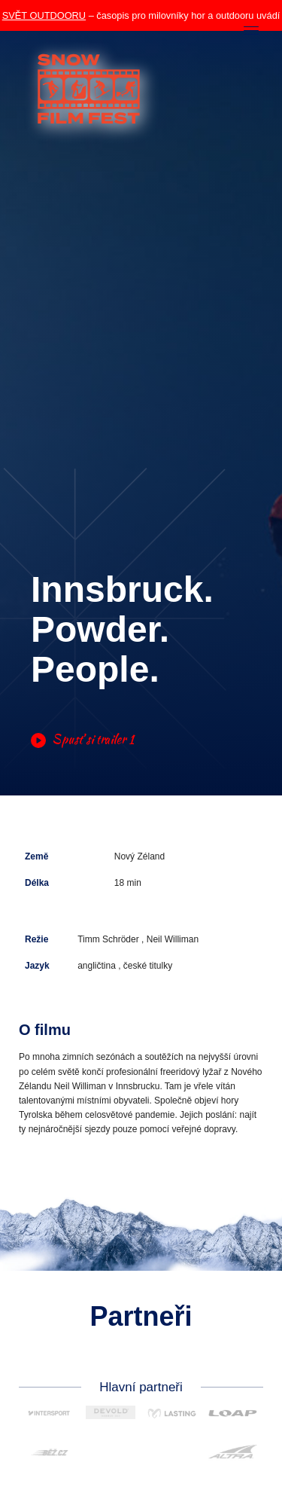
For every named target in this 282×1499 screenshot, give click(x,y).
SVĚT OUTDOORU (44, 15)
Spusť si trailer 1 (82, 739)
